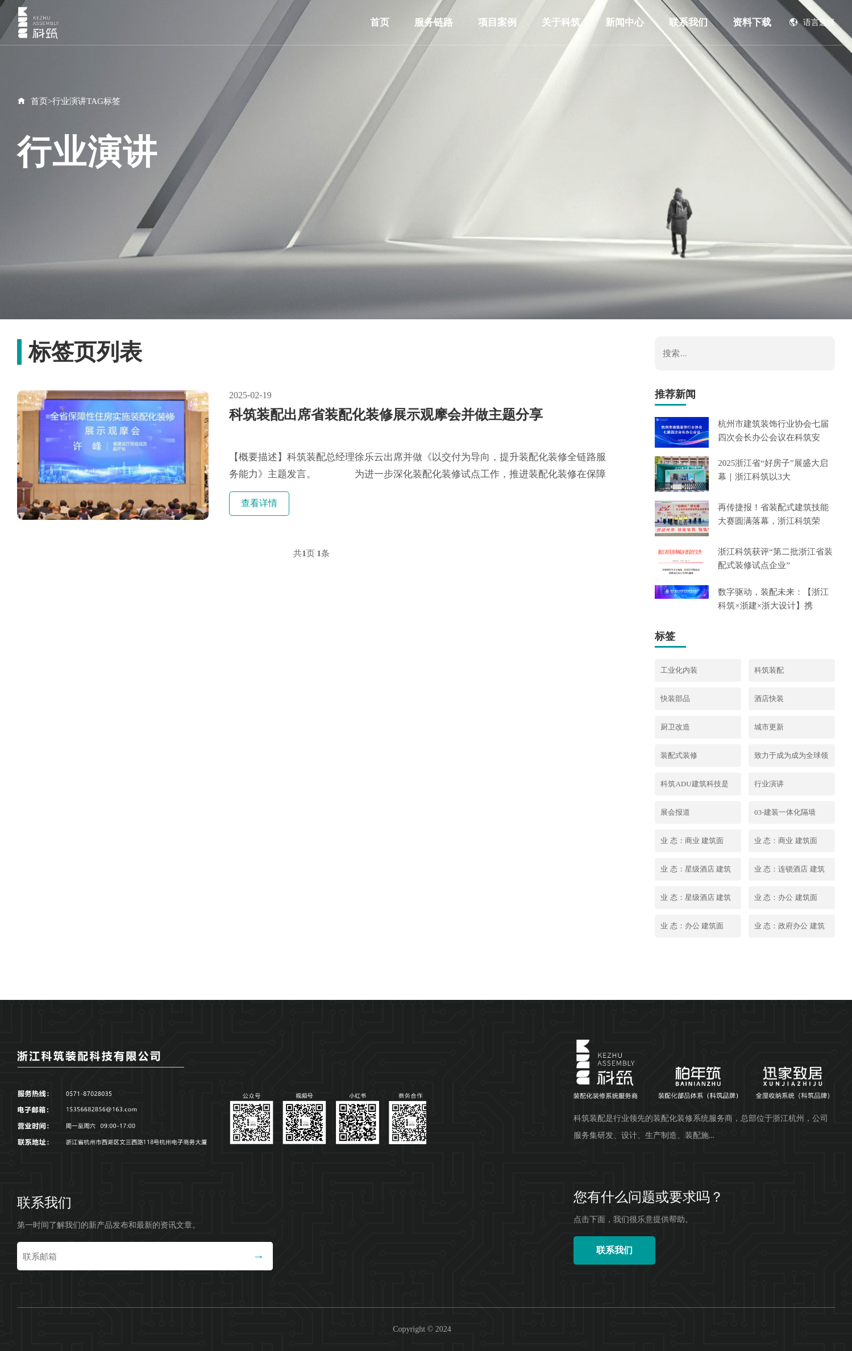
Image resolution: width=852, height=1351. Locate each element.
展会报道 (675, 812)
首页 (379, 22)
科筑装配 (769, 670)
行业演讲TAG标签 (86, 101)
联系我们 (688, 22)
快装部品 (675, 698)
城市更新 (769, 727)
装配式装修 (678, 755)
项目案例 (497, 22)
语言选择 (812, 22)
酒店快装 (769, 698)
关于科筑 (561, 22)
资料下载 (752, 22)
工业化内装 (678, 670)
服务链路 (433, 22)
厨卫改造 (675, 727)
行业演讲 (769, 783)
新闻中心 (624, 22)
